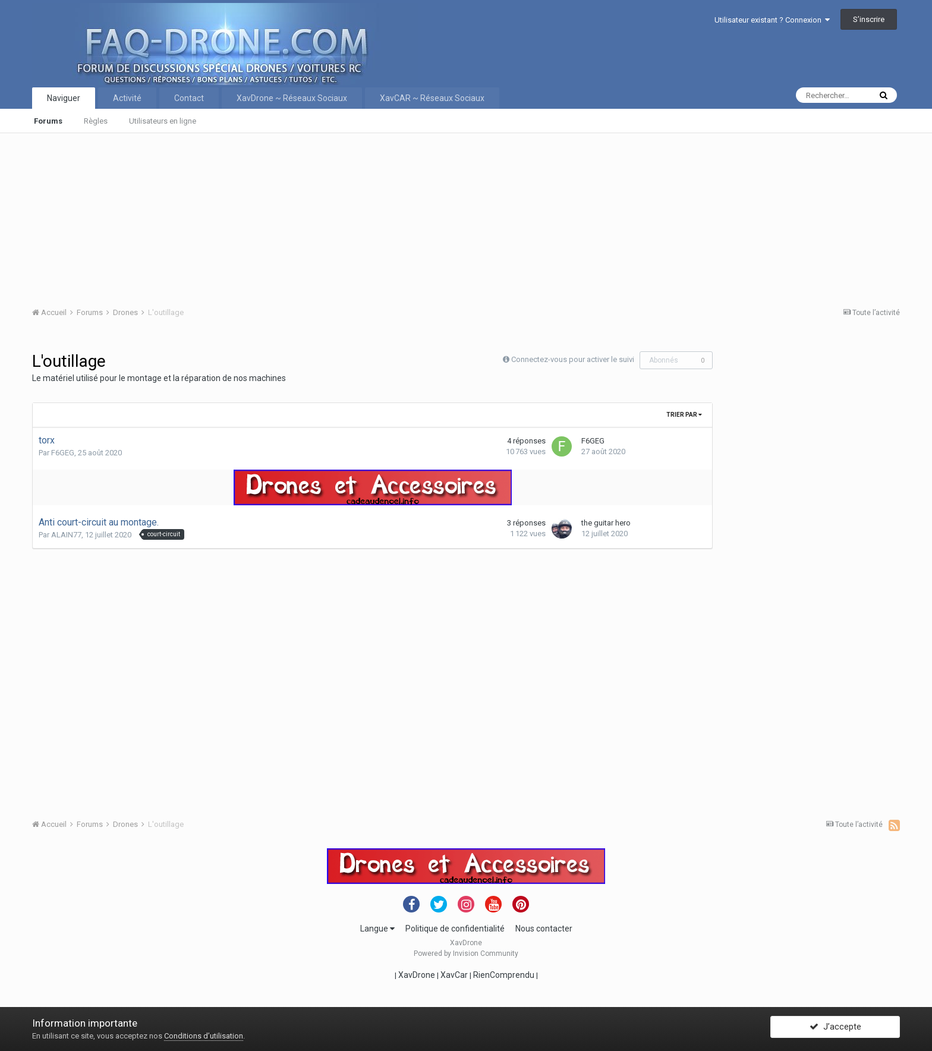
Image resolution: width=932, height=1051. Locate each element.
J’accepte (835, 1029)
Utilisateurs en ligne (162, 121)
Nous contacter (543, 928)
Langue (377, 928)
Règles (96, 121)
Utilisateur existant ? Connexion (772, 19)
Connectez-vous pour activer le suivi (572, 359)
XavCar (454, 975)
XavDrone (416, 975)
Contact (189, 98)
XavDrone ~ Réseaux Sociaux (292, 98)
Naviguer (63, 98)
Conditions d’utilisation (203, 1035)
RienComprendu (503, 975)
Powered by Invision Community (466, 953)
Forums (48, 121)
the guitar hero (606, 522)
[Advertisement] (388, 216)
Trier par (684, 414)
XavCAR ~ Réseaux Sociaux (432, 98)
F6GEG (62, 452)
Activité (127, 98)
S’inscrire (868, 19)
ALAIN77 (66, 534)
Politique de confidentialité (455, 928)
